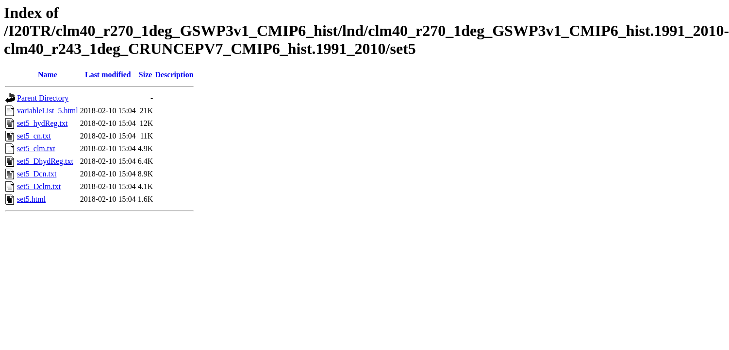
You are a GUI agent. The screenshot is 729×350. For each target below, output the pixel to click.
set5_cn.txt (34, 136)
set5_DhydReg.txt (45, 161)
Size (145, 74)
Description (174, 74)
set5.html (31, 199)
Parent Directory (42, 98)
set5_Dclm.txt (39, 186)
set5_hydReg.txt (42, 123)
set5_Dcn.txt (36, 174)
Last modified (108, 74)
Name (47, 74)
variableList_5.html (47, 110)
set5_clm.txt (36, 148)
